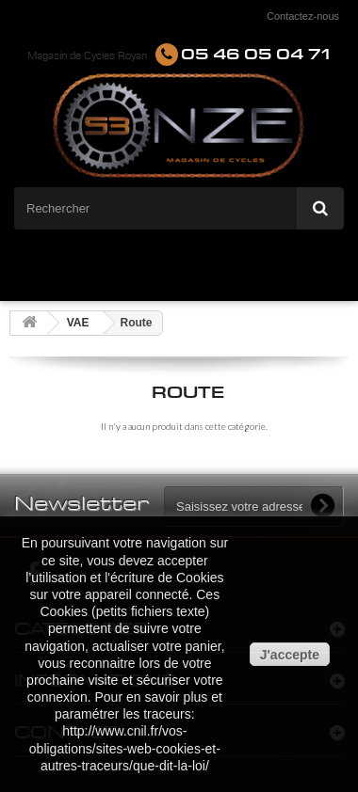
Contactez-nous (303, 16)
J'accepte (289, 654)
